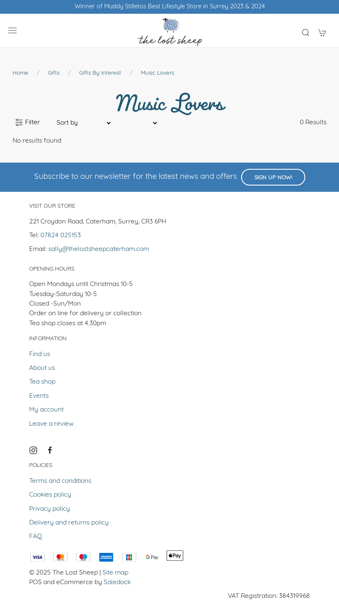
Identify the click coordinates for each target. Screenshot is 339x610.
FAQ (35, 536)
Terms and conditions (60, 481)
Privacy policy (49, 509)
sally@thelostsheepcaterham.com (98, 249)
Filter (27, 122)
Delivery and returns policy (69, 523)
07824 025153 (60, 235)
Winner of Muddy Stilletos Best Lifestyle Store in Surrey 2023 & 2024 (170, 7)
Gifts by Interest (100, 73)
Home (20, 73)
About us (42, 368)
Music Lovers (157, 73)
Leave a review (51, 424)
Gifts (54, 73)
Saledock (117, 582)
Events (39, 396)
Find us (39, 354)
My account (46, 410)
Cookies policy (50, 495)
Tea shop (42, 382)
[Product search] (305, 32)
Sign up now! (273, 178)
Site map (115, 573)
